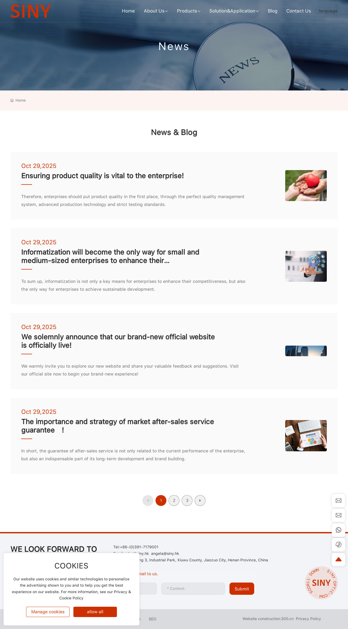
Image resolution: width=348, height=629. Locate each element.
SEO (152, 619)
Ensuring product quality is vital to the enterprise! (102, 175)
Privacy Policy (308, 619)
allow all (95, 611)
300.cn (287, 619)
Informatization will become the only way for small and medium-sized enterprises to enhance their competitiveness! (110, 260)
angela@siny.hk (165, 553)
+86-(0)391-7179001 (139, 547)
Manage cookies (47, 611)
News (174, 50)
